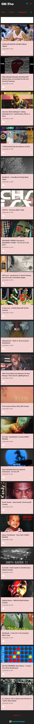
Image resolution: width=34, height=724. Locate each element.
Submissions (22, 12)
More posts (17, 715)
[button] (31, 52)
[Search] (27, 3)
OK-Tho (7, 3)
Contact (11, 12)
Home (3, 12)
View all (4, 21)
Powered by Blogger (17, 721)
